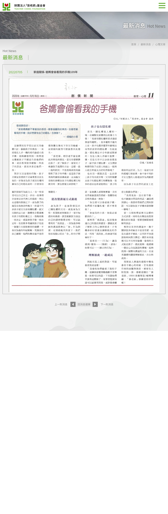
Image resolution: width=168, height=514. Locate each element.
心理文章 (160, 44)
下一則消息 (107, 304)
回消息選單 (84, 304)
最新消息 (146, 44)
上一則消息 (61, 304)
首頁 (133, 44)
